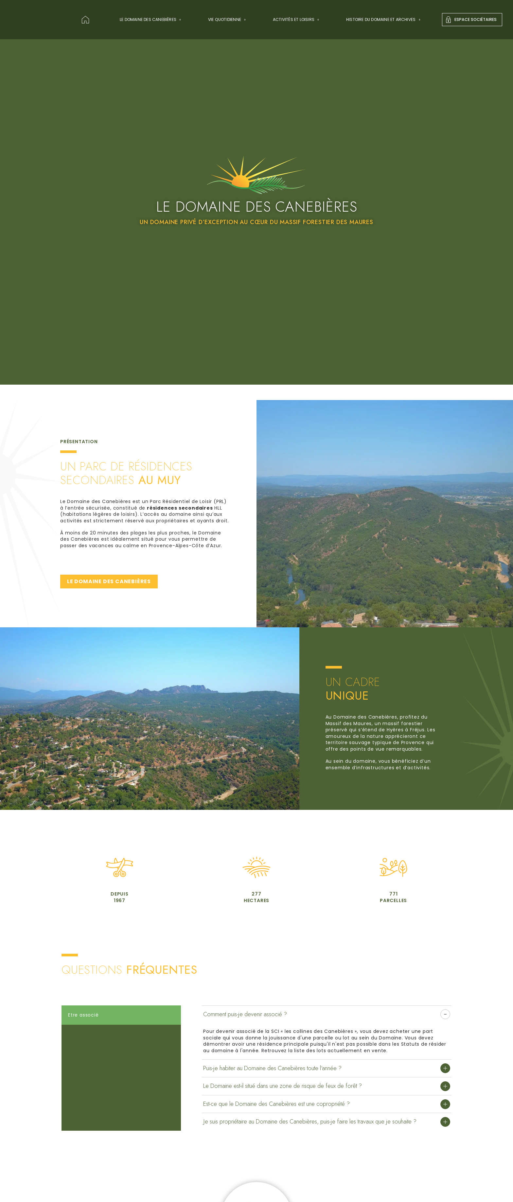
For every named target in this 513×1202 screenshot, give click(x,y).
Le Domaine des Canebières (151, 19)
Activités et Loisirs (296, 19)
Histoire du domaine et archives (383, 19)
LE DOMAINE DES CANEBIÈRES (109, 581)
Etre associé (83, 1015)
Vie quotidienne (227, 19)
